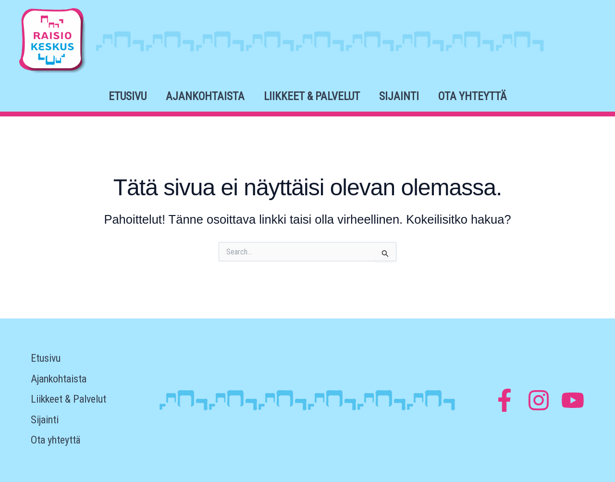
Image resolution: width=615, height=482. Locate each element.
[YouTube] (572, 400)
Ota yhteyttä (472, 96)
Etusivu (128, 96)
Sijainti (399, 96)
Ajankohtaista (205, 96)
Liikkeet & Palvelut (312, 96)
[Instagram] (538, 400)
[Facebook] (504, 400)
